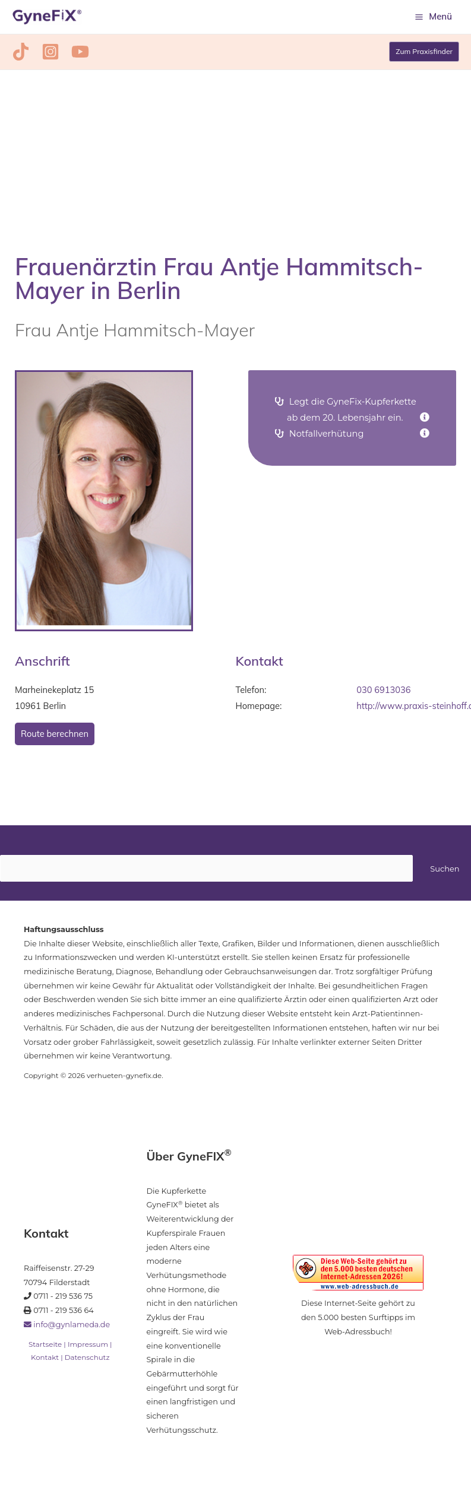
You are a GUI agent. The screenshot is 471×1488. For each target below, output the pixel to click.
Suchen (444, 871)
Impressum (88, 1347)
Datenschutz (87, 1360)
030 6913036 (383, 693)
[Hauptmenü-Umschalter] (433, 18)
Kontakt (45, 1360)
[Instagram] (46, 55)
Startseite (45, 1347)
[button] (423, 55)
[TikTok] (21, 55)
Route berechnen (54, 737)
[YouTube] (71, 55)
